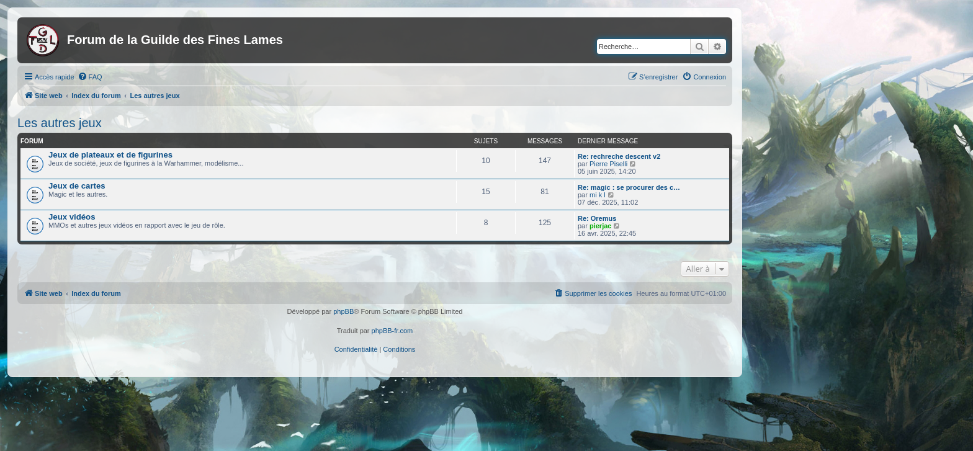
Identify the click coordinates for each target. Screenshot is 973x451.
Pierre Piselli (608, 163)
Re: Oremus (597, 218)
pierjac (600, 226)
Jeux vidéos (72, 216)
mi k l (598, 195)
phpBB (343, 311)
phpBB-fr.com (392, 330)
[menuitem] (90, 76)
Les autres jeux (59, 123)
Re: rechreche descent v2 (619, 156)
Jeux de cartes (76, 185)
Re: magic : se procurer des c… (629, 187)
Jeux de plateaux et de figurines (110, 154)
